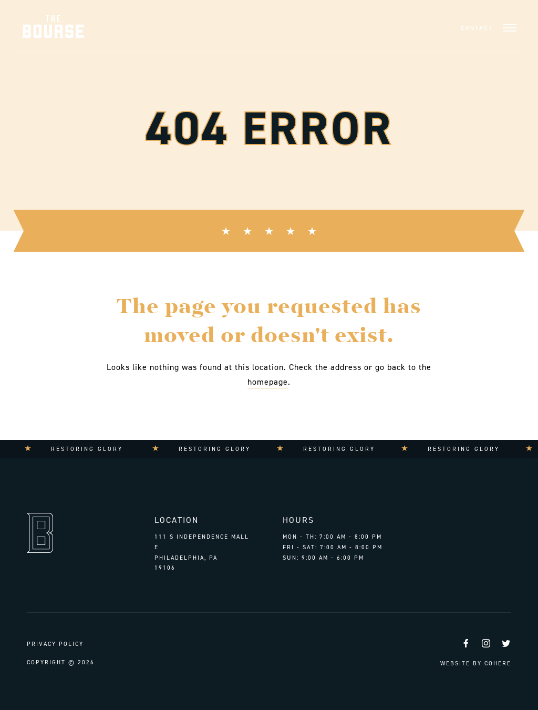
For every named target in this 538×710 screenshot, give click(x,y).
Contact (477, 28)
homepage (267, 381)
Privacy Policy (55, 644)
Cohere (497, 663)
